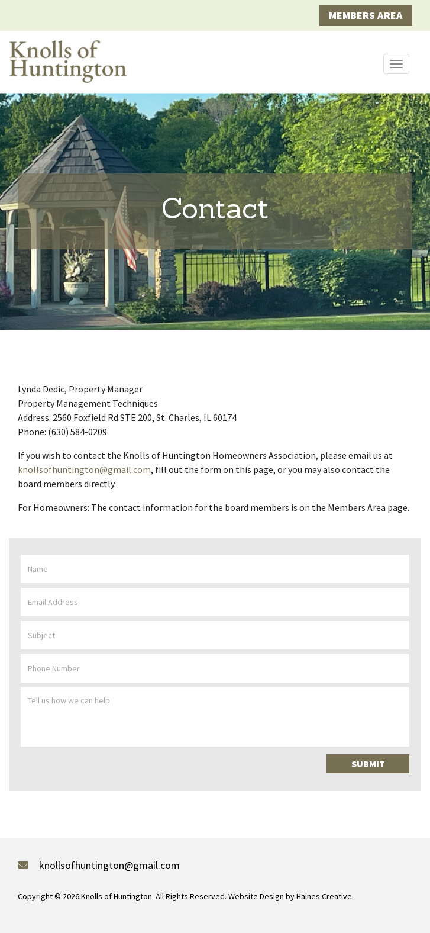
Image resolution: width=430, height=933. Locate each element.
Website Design (256, 896)
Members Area (366, 15)
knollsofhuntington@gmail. (84, 469)
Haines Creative (324, 896)
